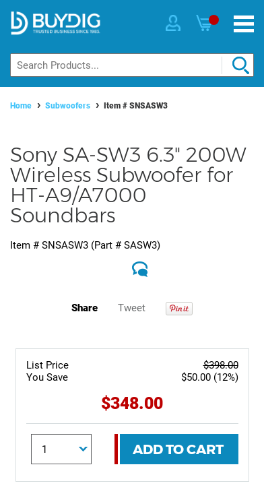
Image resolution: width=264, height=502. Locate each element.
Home (21, 106)
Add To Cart (178, 449)
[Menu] (244, 23)
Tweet (131, 308)
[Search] (132, 65)
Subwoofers (67, 106)
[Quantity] (61, 449)
